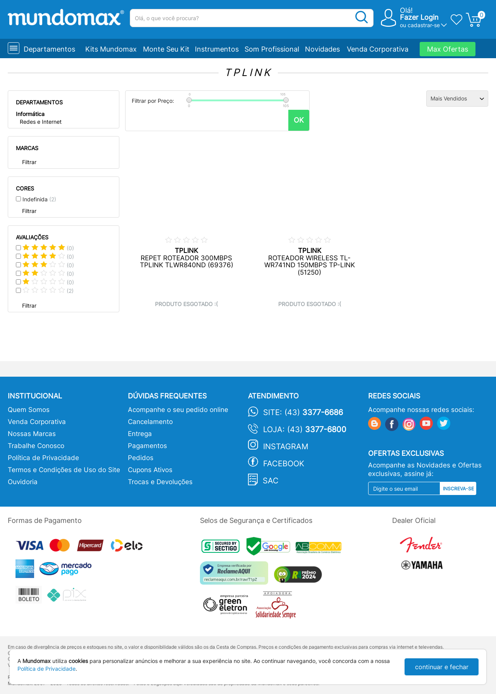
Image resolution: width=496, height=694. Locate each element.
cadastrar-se (424, 25)
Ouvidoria (23, 482)
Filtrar (29, 162)
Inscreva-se (458, 489)
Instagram (285, 446)
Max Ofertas (447, 49)
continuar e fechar (441, 667)
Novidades (322, 49)
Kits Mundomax (111, 49)
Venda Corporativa (377, 49)
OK (299, 120)
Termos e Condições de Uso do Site (64, 470)
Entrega (140, 434)
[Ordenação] (457, 98)
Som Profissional (272, 49)
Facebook (283, 463)
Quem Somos (29, 410)
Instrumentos (217, 49)
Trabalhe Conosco (36, 446)
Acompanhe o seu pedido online (178, 410)
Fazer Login (419, 17)
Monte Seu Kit (166, 49)
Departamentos (49, 49)
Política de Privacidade (43, 458)
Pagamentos (147, 446)
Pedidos (140, 458)
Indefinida (39, 199)
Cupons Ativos (150, 470)
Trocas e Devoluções (160, 482)
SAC (271, 480)
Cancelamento (150, 422)
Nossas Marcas (32, 434)
